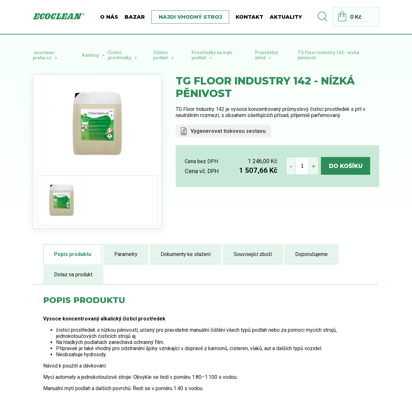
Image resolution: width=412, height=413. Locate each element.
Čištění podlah (160, 55)
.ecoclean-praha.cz (44, 55)
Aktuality (286, 17)
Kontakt (249, 17)
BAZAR (135, 17)
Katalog (90, 55)
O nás (109, 17)
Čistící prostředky (119, 55)
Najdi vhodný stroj (190, 17)
